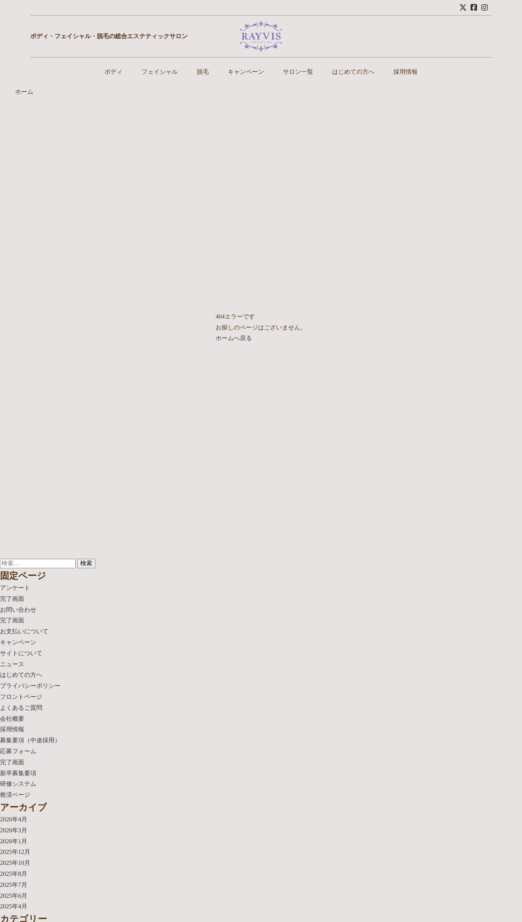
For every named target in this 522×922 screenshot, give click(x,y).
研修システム (18, 784)
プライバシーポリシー (30, 686)
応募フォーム (18, 751)
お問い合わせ (18, 609)
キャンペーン (246, 71)
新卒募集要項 (18, 773)
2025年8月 (13, 874)
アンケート (15, 588)
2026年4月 (13, 819)
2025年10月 (15, 863)
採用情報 (405, 71)
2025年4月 (13, 906)
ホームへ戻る (234, 338)
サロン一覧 (298, 71)
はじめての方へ (353, 71)
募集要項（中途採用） (30, 740)
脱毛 (203, 71)
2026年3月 (13, 830)
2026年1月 (13, 841)
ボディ (113, 71)
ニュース (12, 664)
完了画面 (12, 598)
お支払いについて (24, 631)
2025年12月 (15, 852)
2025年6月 (13, 895)
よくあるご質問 (21, 707)
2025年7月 (13, 885)
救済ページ (15, 794)
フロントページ (21, 696)
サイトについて (21, 653)
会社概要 (12, 718)
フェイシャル (159, 71)
